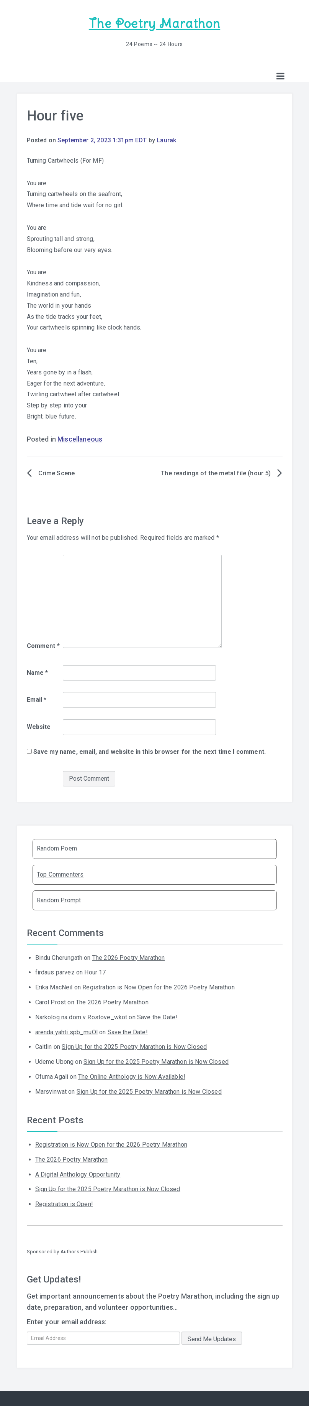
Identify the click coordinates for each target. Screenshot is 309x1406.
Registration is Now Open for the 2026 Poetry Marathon (158, 986)
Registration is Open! (64, 1203)
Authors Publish (79, 1251)
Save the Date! (157, 1016)
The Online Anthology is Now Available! (131, 1076)
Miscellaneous (79, 438)
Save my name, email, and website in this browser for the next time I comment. (149, 751)
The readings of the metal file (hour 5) (216, 472)
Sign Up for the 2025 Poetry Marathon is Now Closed (134, 1046)
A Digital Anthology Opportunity (78, 1173)
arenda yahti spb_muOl (66, 1031)
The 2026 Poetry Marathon (128, 956)
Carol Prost (50, 1001)
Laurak (166, 139)
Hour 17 (95, 971)
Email (37, 698)
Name (37, 671)
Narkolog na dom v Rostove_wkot (81, 1016)
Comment (43, 645)
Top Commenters (60, 873)
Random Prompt (59, 899)
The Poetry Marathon (154, 23)
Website (39, 726)
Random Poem (57, 847)
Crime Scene (56, 472)
